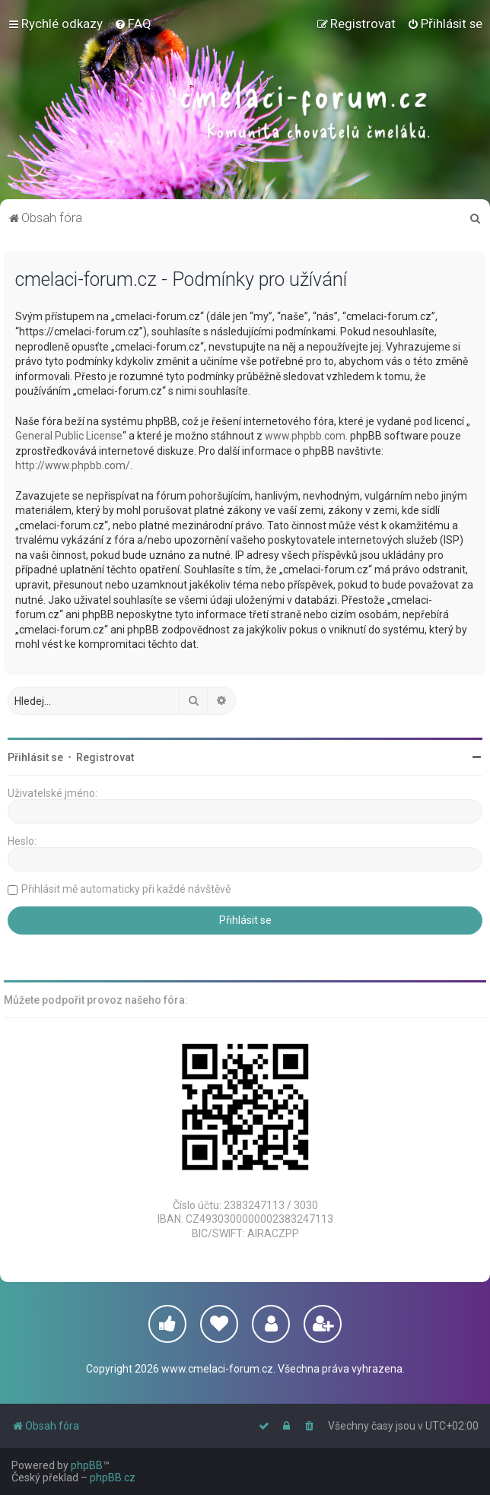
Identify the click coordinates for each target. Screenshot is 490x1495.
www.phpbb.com (305, 436)
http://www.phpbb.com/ (72, 465)
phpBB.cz (112, 1477)
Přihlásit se (35, 757)
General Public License (69, 436)
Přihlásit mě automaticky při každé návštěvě (126, 889)
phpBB (87, 1465)
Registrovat (105, 757)
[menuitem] (132, 23)
